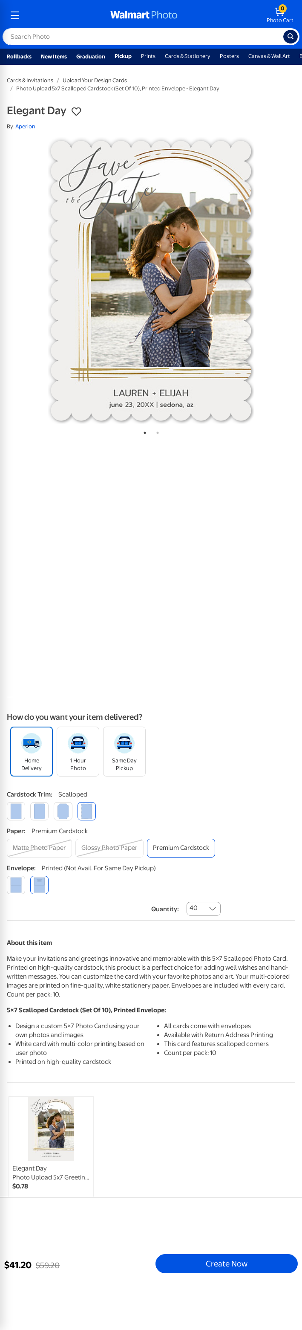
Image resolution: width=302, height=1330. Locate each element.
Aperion (25, 126)
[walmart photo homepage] (144, 15)
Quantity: (165, 909)
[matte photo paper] (39, 848)
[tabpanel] (151, 280)
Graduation (90, 56)
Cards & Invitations (30, 80)
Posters (229, 56)
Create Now (226, 1263)
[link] (51, 1158)
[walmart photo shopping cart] (280, 15)
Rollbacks (19, 56)
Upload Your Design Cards (95, 80)
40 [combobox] (194, 908)
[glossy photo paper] (109, 848)
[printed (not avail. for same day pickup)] (39, 885)
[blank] (16, 885)
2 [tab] (156, 431)
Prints (148, 56)
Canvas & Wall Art (269, 56)
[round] (39, 811)
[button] (76, 111)
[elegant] (63, 811)
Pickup (123, 56)
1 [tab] (143, 431)
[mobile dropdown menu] (15, 15)
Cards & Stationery (187, 56)
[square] (16, 811)
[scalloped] (87, 811)
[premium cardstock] (181, 848)
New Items (54, 56)
